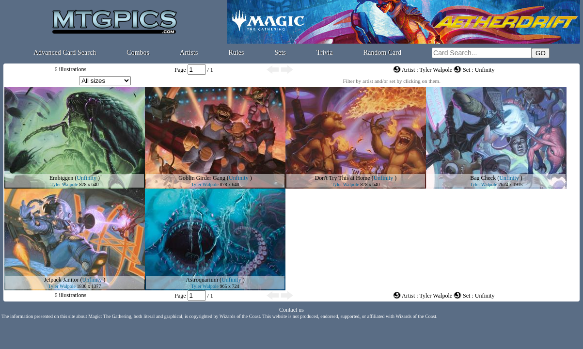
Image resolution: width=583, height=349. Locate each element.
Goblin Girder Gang (201, 177)
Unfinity (86, 177)
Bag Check (483, 177)
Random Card (382, 52)
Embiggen (61, 177)
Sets (280, 52)
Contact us (291, 309)
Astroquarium (202, 279)
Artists (189, 52)
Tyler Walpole (64, 184)
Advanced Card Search (64, 52)
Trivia (324, 52)
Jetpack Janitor (61, 279)
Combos (137, 52)
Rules (236, 52)
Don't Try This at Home (342, 177)
